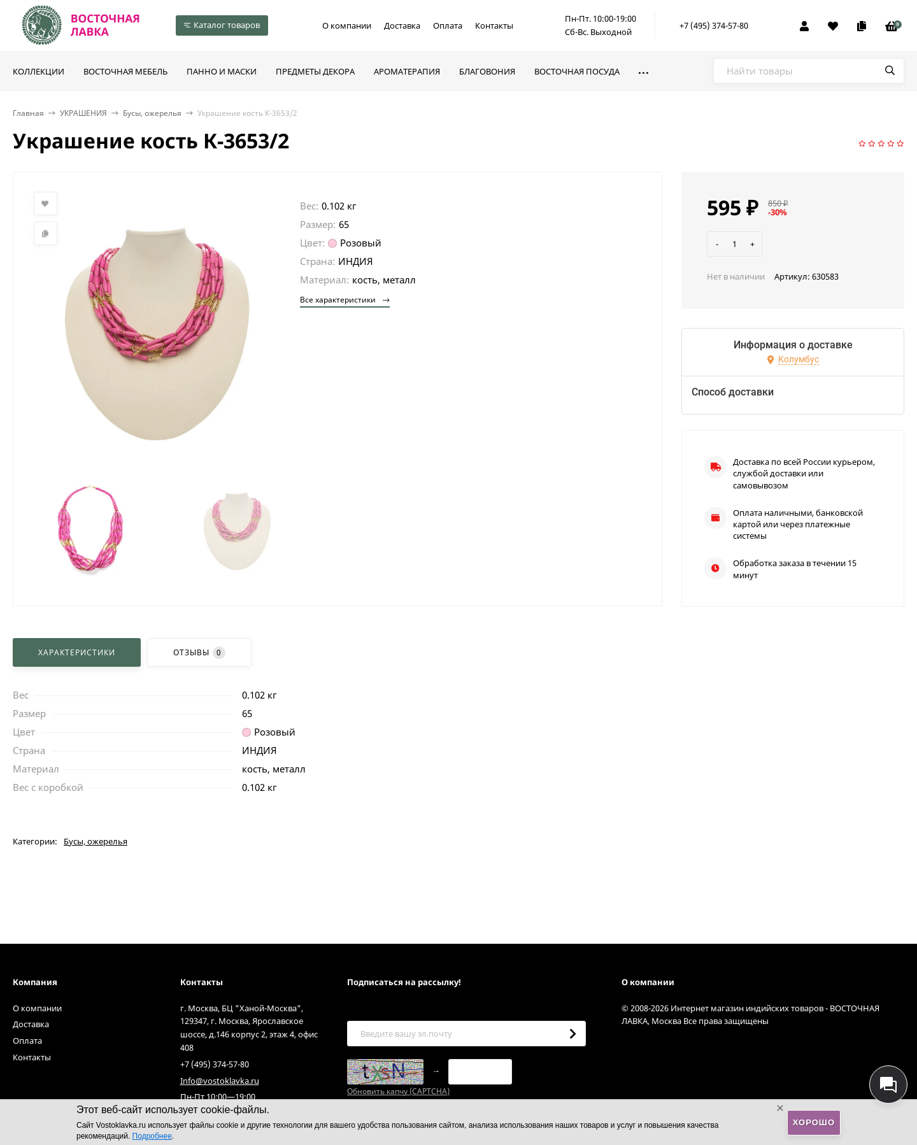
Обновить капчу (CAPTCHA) (398, 1091)
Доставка (402, 25)
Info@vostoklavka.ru (219, 1080)
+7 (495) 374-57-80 (713, 25)
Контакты (494, 25)
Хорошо (814, 1122)
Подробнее (152, 1136)
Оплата (447, 25)
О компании (346, 25)
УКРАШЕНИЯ (83, 113)
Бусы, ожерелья (152, 113)
